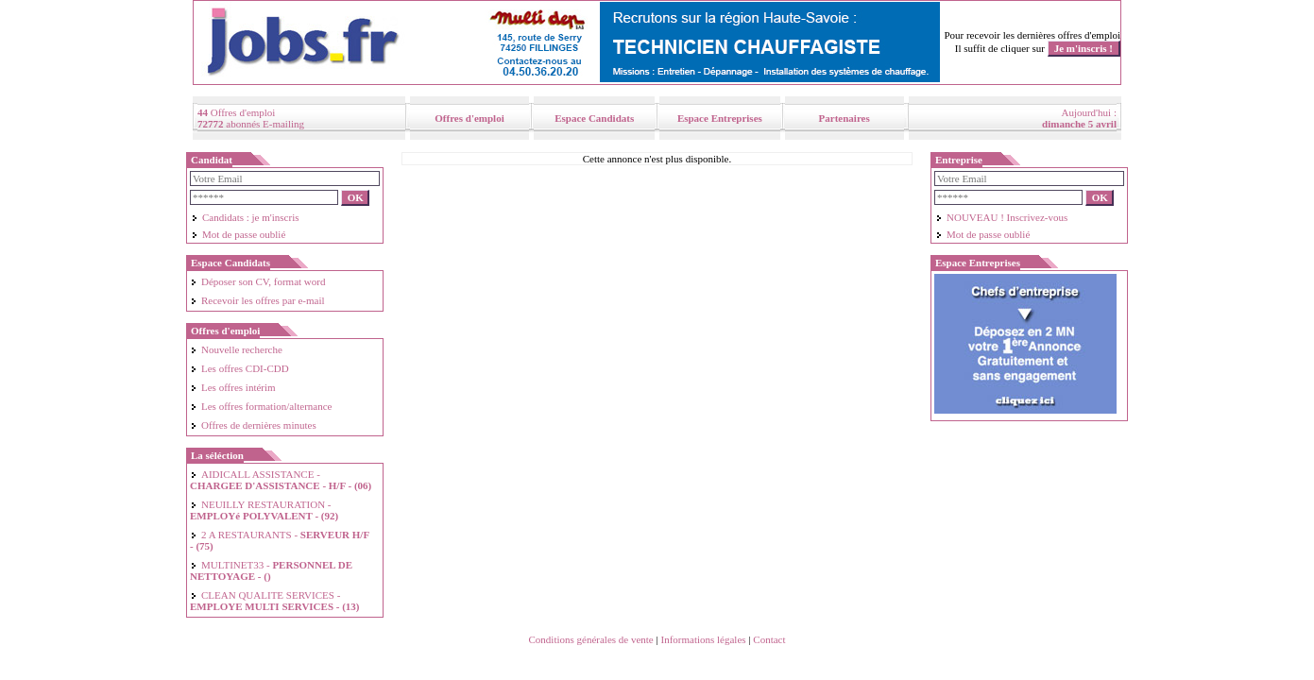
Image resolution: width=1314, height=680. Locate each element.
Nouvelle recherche (236, 349)
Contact (769, 639)
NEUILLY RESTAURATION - (264, 510)
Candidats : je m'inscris (245, 217)
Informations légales (702, 639)
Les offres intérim (233, 387)
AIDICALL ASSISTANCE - (280, 479)
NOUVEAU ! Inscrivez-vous (1001, 217)
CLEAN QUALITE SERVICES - (275, 600)
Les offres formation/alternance (261, 406)
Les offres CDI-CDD (239, 368)
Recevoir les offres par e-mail (257, 300)
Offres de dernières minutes (253, 425)
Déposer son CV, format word (257, 281)
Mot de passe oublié (238, 234)
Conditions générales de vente (590, 639)
